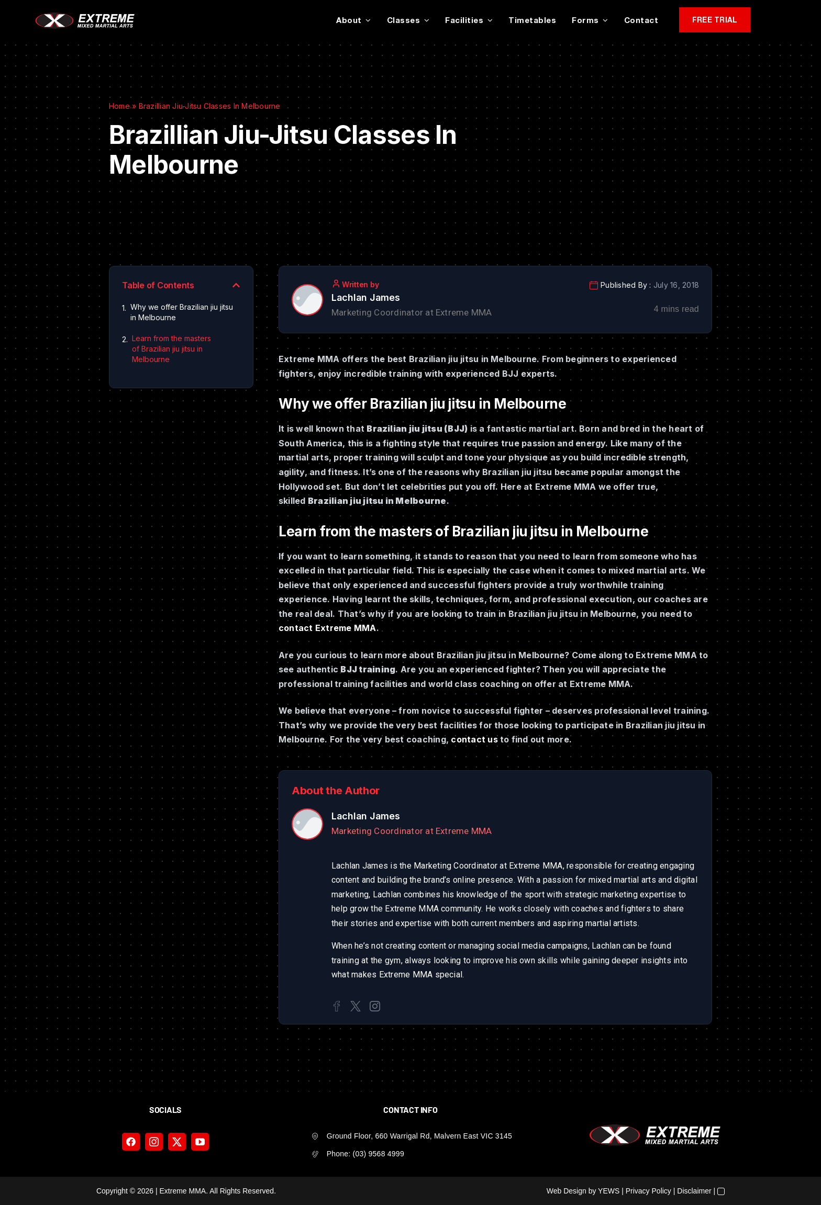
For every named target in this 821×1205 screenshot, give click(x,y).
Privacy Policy (648, 1191)
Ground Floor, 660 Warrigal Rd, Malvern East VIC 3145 (419, 1136)
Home (119, 106)
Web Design (566, 1191)
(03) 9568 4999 (378, 1154)
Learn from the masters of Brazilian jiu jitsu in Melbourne (171, 349)
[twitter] (177, 1142)
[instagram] (154, 1142)
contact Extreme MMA (327, 628)
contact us (474, 739)
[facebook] (131, 1142)
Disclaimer (694, 1191)
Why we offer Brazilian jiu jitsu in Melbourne (181, 312)
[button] (236, 285)
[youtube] (200, 1142)
